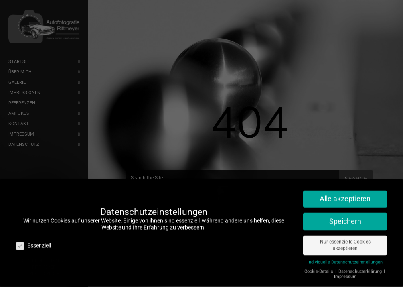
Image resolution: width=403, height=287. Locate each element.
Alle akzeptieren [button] (345, 195)
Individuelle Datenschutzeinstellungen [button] (345, 258)
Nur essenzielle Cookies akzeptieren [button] (345, 242)
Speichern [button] (345, 218)
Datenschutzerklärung (360, 268)
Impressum (345, 273)
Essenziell (33, 242)
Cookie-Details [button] (319, 268)
